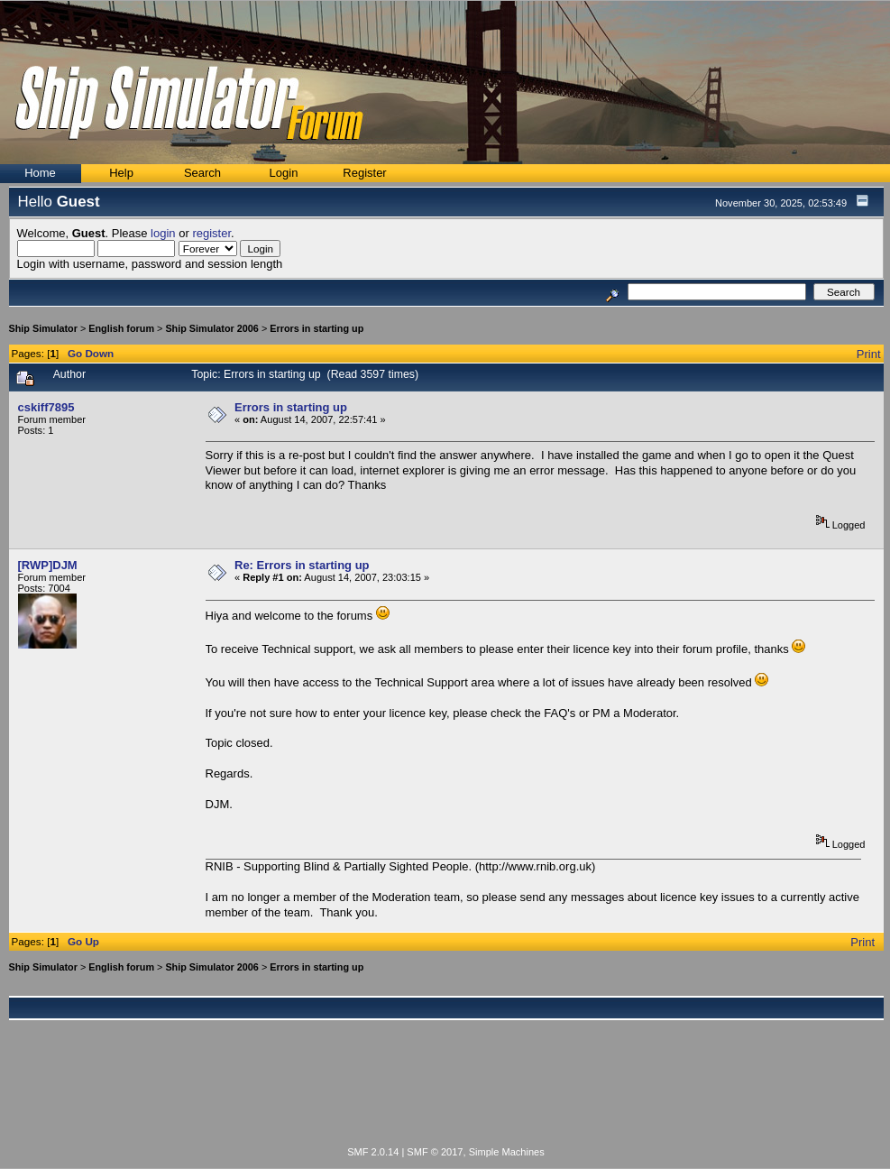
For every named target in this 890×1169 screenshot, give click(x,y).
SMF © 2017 (435, 1151)
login (163, 233)
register (211, 233)
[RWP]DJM (48, 565)
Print (869, 354)
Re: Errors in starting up (302, 565)
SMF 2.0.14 (373, 1151)
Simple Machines (507, 1151)
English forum (121, 328)
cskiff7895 (46, 407)
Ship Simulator (43, 328)
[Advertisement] (446, 1093)
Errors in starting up (316, 328)
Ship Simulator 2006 (212, 328)
